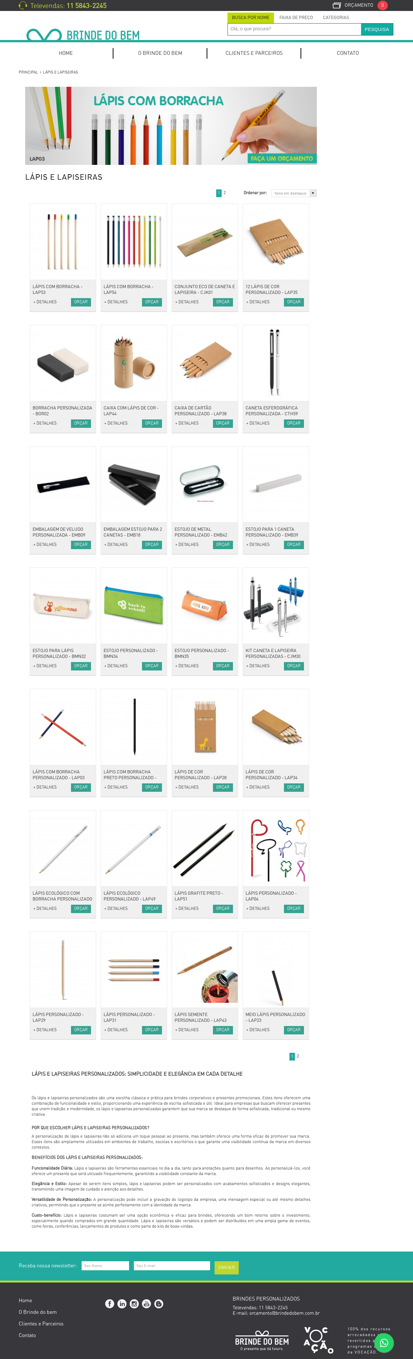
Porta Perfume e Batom (56, 628)
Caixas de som (46, 533)
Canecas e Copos (49, 663)
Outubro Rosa (45, 845)
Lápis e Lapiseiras (50, 238)
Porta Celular (45, 342)
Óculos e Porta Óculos (54, 516)
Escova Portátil (47, 611)
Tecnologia (42, 524)
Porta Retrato (45, 351)
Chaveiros (41, 490)
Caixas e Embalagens (53, 715)
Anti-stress (42, 472)
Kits (35, 90)
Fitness (38, 741)
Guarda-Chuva (46, 498)
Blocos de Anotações (53, 273)
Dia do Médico (46, 923)
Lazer (37, 759)
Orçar (158, 302)
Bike (35, 732)
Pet (34, 767)
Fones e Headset (48, 559)
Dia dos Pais (44, 897)
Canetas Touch (46, 220)
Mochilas (40, 429)
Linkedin (122, 1304)
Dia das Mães (45, 889)
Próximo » (309, 193)
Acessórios (42, 463)
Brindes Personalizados (56, 837)
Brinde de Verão (48, 958)
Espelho (39, 620)
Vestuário (40, 368)
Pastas (38, 307)
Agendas (40, 264)
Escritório (41, 247)
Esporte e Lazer (48, 724)
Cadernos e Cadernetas (56, 281)
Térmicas (40, 455)
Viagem (38, 403)
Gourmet (40, 706)
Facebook (110, 1304)
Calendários (43, 290)
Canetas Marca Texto (53, 186)
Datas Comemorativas (54, 828)
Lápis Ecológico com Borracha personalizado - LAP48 (140, 899)
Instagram (134, 1304)
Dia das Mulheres (49, 871)
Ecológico (41, 784)
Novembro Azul (47, 941)
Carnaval (40, 863)
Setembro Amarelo (50, 932)
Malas (37, 420)
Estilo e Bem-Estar (51, 594)
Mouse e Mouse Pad (52, 568)
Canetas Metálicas (50, 195)
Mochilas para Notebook (56, 255)
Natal (36, 949)
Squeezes (41, 750)
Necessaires (43, 438)
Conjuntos (41, 229)
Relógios (40, 507)
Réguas (38, 359)
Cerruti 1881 (44, 811)
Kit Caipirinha (45, 134)
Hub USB (40, 576)
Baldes (38, 654)
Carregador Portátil (51, 541)
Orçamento (366, 5)
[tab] (250, 18)
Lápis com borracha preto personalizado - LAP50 (207, 778)
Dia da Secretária (49, 906)
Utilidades (41, 646)
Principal (28, 72)
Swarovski (41, 819)
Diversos (40, 550)
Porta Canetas (46, 333)
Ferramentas (44, 698)
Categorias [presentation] (336, 17)
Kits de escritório (49, 125)
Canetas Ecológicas (51, 177)
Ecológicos (42, 793)
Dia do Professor (48, 915)
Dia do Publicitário (50, 854)
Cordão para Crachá (52, 481)
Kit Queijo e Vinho (49, 151)
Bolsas (38, 411)
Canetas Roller (46, 212)
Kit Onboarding (46, 99)
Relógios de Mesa (49, 325)
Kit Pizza (40, 160)
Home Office (44, 117)
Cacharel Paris (46, 802)
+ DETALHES (122, 302)
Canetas (39, 168)
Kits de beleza (46, 602)
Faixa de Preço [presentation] (296, 17)
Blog (159, 1304)
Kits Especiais (45, 108)
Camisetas (42, 385)
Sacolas (39, 446)
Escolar (38, 299)
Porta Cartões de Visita (55, 316)
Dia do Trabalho (47, 880)
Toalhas (39, 394)
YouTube (147, 1304)
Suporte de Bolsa (49, 637)
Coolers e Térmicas (51, 681)
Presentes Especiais (52, 776)
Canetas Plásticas (49, 203)
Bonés (37, 377)
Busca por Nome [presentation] (250, 17)
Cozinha (39, 672)
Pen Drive (41, 585)
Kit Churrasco (45, 142)
